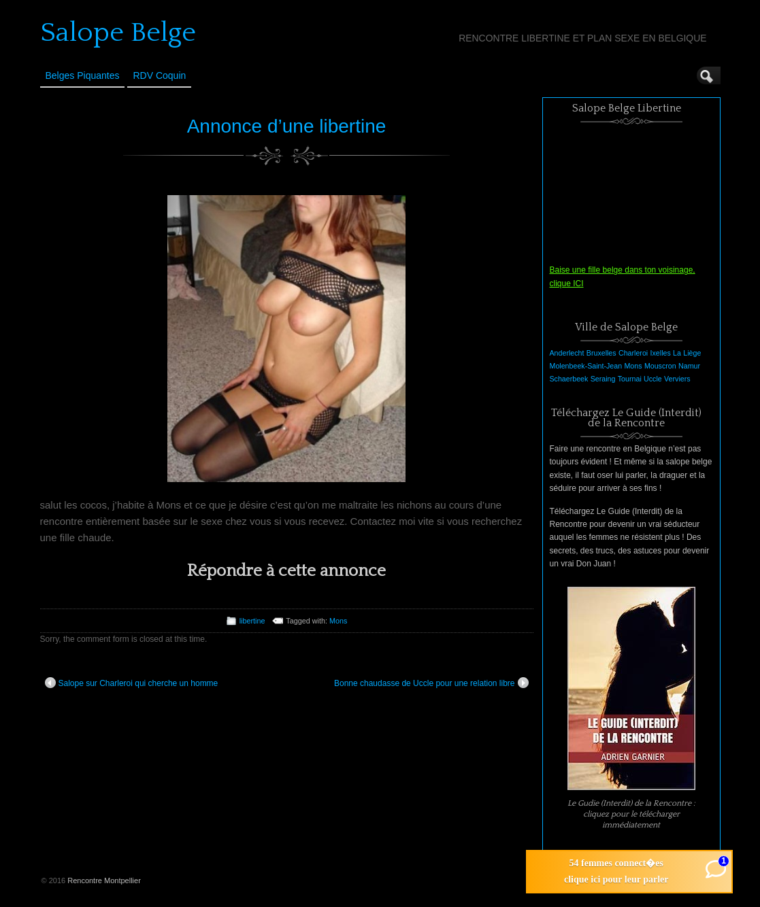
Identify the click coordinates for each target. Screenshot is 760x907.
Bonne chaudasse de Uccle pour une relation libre (431, 682)
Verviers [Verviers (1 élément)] (677, 379)
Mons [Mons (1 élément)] (633, 366)
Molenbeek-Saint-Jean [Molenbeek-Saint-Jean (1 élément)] (586, 366)
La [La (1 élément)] (677, 353)
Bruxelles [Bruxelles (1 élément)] (601, 353)
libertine (252, 621)
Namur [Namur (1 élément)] (689, 366)
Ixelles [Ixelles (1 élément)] (660, 353)
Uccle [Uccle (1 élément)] (653, 379)
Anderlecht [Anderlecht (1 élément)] (567, 353)
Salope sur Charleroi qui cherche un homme (131, 682)
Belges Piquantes (83, 75)
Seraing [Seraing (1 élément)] (603, 379)
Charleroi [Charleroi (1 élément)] (633, 353)
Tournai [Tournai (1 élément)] (630, 379)
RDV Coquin (159, 75)
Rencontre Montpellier (104, 880)
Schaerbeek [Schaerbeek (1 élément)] (569, 379)
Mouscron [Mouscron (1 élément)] (660, 366)
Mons (338, 621)
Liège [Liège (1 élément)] (692, 353)
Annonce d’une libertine (286, 126)
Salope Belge (118, 33)
